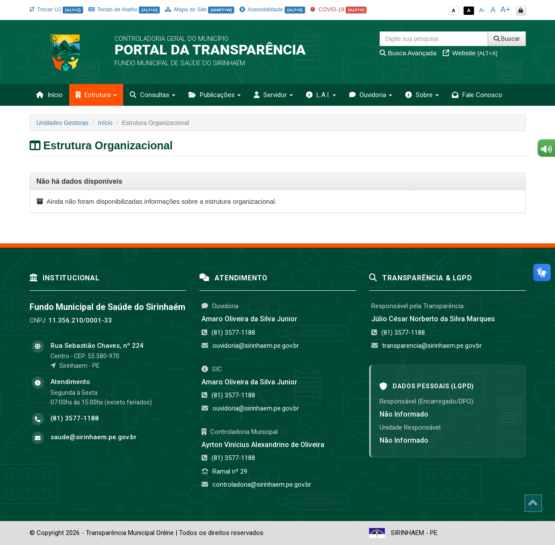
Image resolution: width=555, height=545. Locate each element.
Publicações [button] (214, 95)
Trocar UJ (56, 9)
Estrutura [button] (96, 95)
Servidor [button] (273, 95)
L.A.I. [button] (321, 95)
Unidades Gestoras (63, 122)
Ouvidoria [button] (370, 95)
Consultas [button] (152, 95)
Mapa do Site (199, 9)
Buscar (507, 38)
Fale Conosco (477, 95)
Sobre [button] (422, 95)
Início (49, 95)
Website (470, 53)
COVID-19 (338, 9)
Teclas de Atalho (124, 9)
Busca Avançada (408, 53)
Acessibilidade (272, 9)
